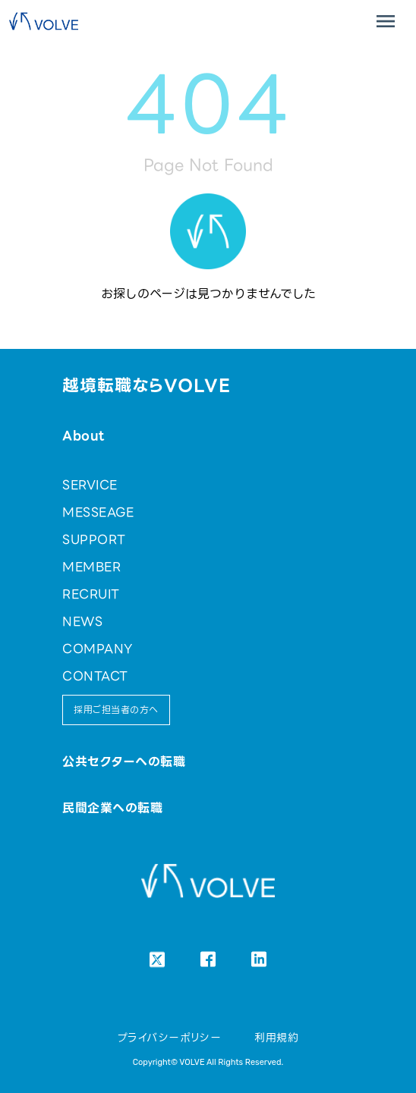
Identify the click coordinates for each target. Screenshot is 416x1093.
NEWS (82, 621)
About (83, 435)
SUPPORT (93, 539)
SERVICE (89, 485)
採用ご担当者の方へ (116, 709)
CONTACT (95, 676)
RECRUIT (90, 594)
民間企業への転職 (112, 808)
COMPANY (97, 648)
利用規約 (276, 1037)
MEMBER (91, 566)
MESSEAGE (98, 512)
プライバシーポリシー (170, 1037)
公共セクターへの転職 (123, 761)
